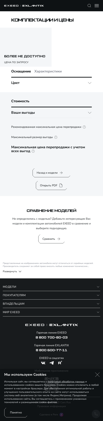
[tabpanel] (51, 83)
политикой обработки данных (66, 381)
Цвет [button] (15, 82)
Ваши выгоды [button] (23, 112)
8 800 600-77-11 (51, 350)
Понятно (16, 412)
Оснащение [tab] (21, 71)
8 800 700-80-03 (52, 337)
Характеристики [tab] (48, 71)
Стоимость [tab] (20, 101)
